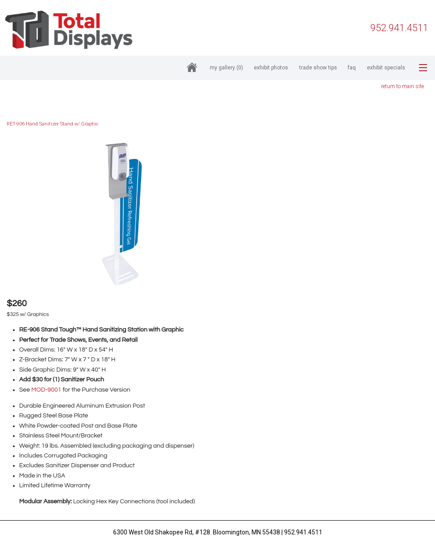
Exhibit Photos (271, 68)
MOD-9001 (46, 390)
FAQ (352, 68)
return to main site (402, 86)
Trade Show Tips (318, 68)
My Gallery (226, 68)
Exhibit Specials (386, 68)
